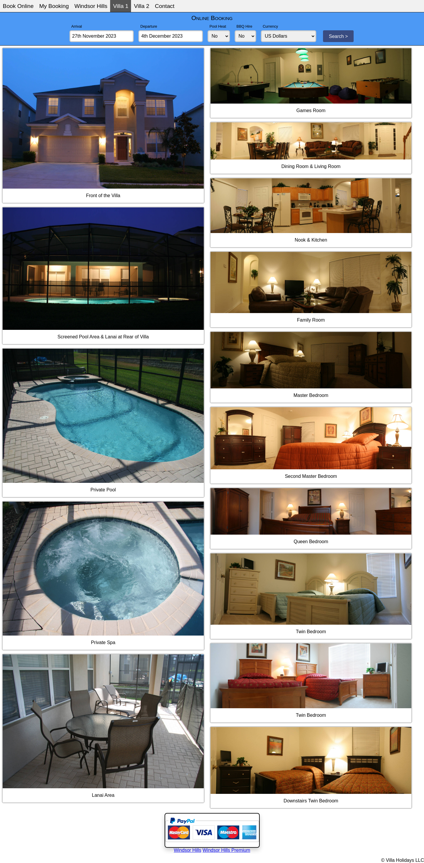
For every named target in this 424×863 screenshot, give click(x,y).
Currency (270, 26)
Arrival (76, 26)
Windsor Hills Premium (226, 850)
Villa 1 (120, 6)
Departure (148, 26)
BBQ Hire (244, 26)
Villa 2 (141, 6)
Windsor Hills (90, 6)
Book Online (18, 6)
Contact (164, 6)
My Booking (54, 6)
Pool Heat (218, 26)
